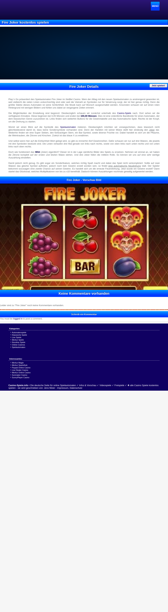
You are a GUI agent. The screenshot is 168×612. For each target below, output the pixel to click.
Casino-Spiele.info (18, 385)
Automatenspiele (19, 332)
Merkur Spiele (18, 340)
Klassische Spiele (19, 335)
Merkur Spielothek (20, 365)
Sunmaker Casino (19, 375)
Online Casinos (18, 345)
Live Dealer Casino (20, 370)
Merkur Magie (18, 363)
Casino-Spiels (124, 113)
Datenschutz (76, 388)
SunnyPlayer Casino (20, 377)
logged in (17, 318)
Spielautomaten (68, 127)
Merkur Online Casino (21, 372)
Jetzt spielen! (158, 85)
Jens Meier (49, 388)
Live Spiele (16, 337)
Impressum (62, 388)
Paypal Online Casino (21, 368)
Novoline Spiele (18, 342)
